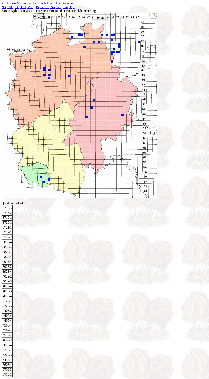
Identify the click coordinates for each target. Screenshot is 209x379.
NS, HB (7, 7)
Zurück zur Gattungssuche (19, 3)
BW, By (69, 7)
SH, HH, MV (24, 7)
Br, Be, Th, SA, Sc (48, 7)
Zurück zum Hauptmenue (56, 3)
